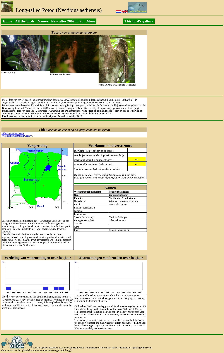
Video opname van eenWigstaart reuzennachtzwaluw (16, 134)
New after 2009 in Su (67, 21)
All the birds (24, 21)
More (91, 21)
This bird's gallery (139, 21)
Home (7, 21)
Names (43, 21)
